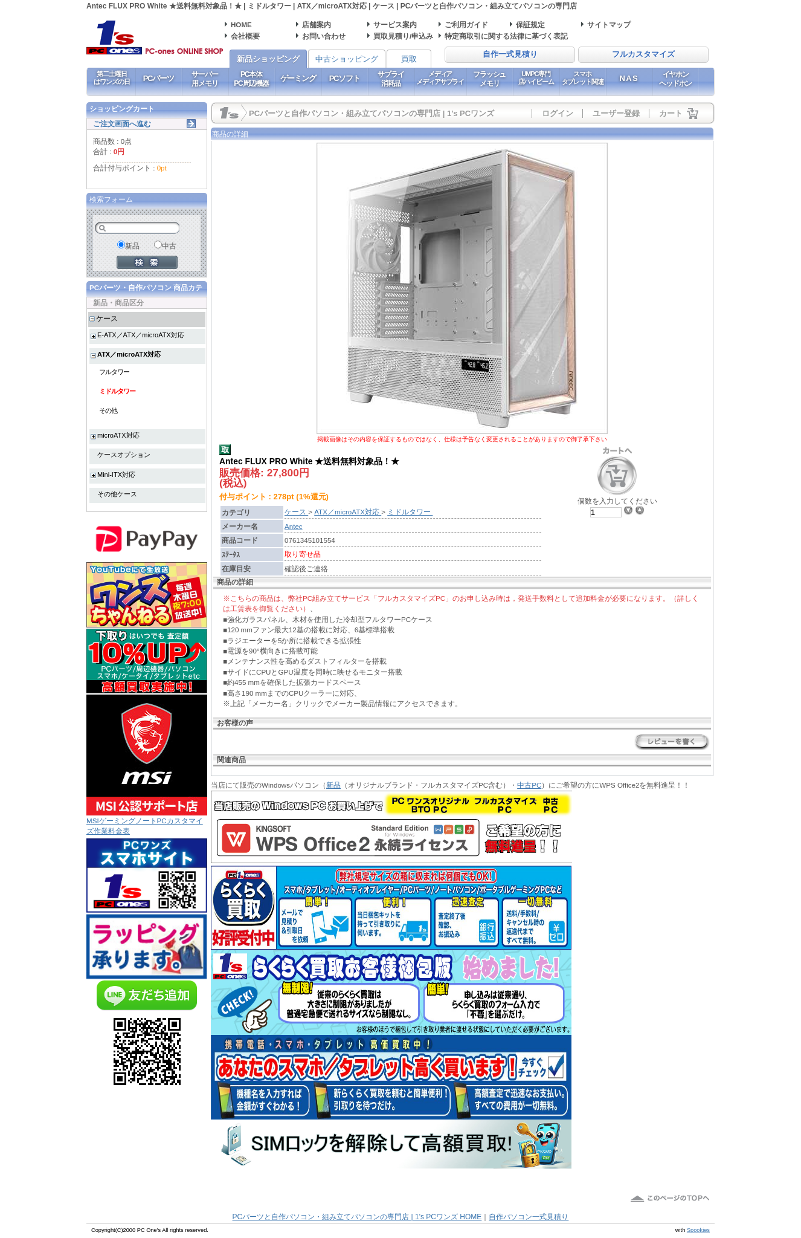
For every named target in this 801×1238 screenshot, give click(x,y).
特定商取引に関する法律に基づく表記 (506, 36)
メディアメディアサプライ (440, 77)
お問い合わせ (324, 36)
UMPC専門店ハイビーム (536, 77)
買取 (409, 58)
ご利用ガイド (466, 24)
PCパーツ (158, 78)
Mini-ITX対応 (116, 474)
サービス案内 (395, 24)
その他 (108, 410)
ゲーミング (298, 78)
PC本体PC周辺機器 (251, 78)
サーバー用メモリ (204, 78)
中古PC (529, 785)
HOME (241, 24)
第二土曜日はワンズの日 (111, 77)
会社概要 (245, 36)
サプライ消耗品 (391, 78)
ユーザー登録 (616, 113)
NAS (629, 78)
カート (671, 113)
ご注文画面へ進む (122, 124)
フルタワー (114, 371)
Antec (294, 526)
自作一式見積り (510, 54)
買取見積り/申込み (403, 36)
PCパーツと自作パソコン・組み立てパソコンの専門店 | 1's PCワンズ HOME (357, 1217)
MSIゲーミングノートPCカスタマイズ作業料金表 (146, 822)
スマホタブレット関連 (582, 77)
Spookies (698, 1230)
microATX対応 (118, 435)
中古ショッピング (346, 58)
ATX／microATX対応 (129, 354)
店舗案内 (316, 24)
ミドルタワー (117, 391)
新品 (333, 785)
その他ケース (117, 493)
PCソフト (344, 78)
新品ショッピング (268, 58)
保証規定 (530, 24)
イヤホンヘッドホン (675, 78)
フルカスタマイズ (643, 54)
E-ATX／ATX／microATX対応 (140, 335)
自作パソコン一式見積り (528, 1217)
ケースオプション (123, 454)
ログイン (557, 113)
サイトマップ (609, 24)
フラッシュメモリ (489, 78)
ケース (107, 318)
